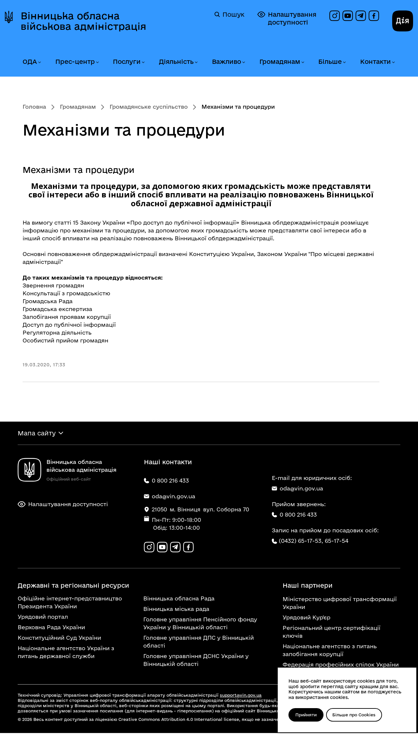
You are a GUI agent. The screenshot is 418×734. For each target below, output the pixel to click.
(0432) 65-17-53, (301, 541)
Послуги (127, 61)
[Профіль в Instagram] (334, 15)
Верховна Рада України (51, 628)
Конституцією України (221, 254)
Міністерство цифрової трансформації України (340, 604)
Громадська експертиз (56, 309)
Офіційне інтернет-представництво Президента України (70, 603)
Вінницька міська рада (176, 610)
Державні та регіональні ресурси (73, 586)
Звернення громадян (53, 285)
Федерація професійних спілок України (341, 665)
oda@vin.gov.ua (297, 489)
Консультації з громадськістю (66, 293)
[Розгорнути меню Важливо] (243, 62)
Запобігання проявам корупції (67, 317)
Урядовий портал (43, 618)
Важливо (226, 61)
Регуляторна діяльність (57, 332)
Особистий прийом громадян (65, 340)
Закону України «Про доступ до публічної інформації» (159, 222)
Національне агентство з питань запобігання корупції (330, 651)
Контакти (375, 61)
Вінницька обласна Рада (179, 599)
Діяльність (176, 61)
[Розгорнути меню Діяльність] (196, 62)
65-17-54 (336, 541)
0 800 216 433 (294, 515)
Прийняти (306, 714)
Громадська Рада (48, 301)
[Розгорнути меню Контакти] (393, 62)
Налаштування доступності (286, 18)
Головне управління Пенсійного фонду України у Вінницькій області (200, 624)
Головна (34, 106)
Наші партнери (308, 586)
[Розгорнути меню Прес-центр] (97, 62)
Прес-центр (75, 61)
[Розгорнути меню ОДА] (39, 62)
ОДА (30, 61)
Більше (330, 61)
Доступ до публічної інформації (69, 324)
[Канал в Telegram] (361, 15)
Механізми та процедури (78, 169)
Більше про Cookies (356, 714)
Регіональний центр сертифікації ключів (331, 633)
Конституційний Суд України (59, 638)
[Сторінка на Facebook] (374, 15)
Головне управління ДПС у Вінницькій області (198, 642)
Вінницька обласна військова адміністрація (83, 20)
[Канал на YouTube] (347, 15)
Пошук (229, 14)
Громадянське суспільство (149, 106)
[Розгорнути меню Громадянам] (302, 62)
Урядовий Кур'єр (306, 618)
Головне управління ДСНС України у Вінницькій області (196, 661)
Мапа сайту (37, 433)
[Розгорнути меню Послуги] (143, 62)
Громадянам (279, 61)
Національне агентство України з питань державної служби (66, 653)
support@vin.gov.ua (241, 696)
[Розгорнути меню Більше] (344, 62)
